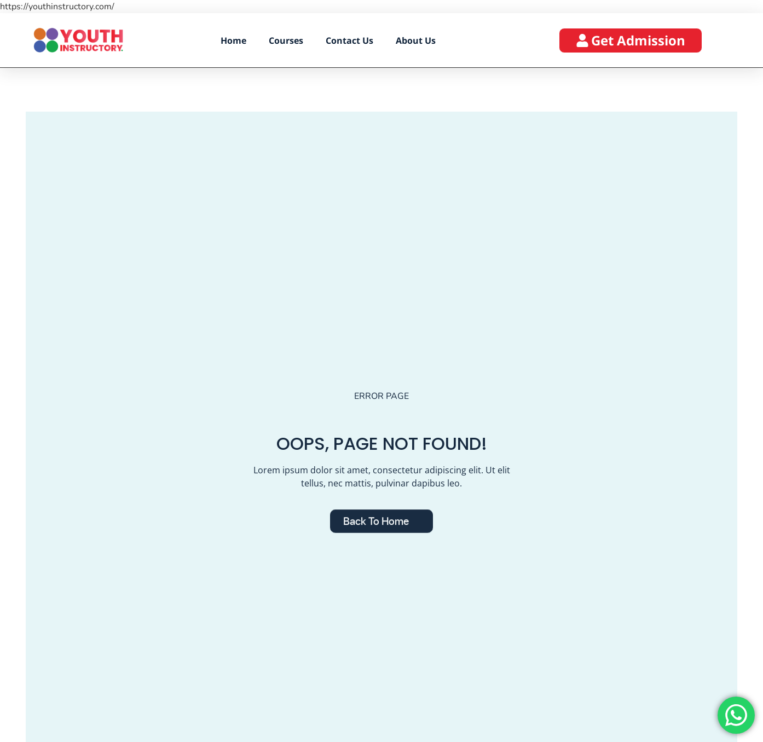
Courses (286, 40)
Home (233, 40)
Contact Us (349, 40)
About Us (416, 40)
